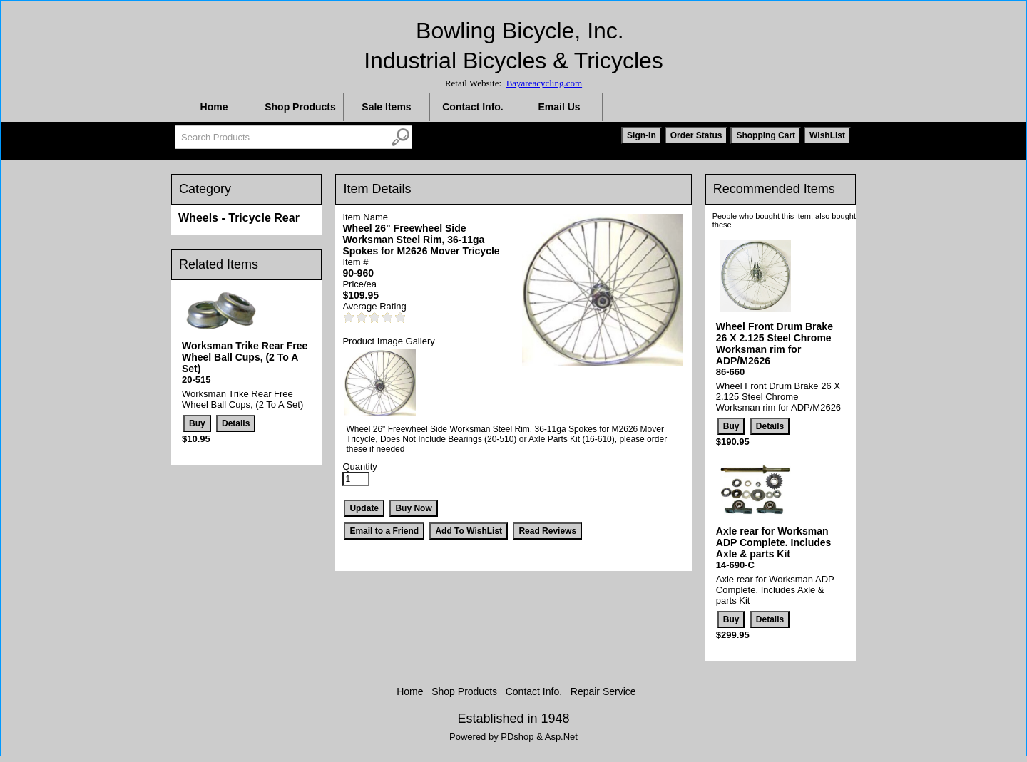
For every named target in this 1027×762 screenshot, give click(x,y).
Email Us (559, 107)
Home (214, 107)
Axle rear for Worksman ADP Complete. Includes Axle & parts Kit (774, 542)
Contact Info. (473, 107)
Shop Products (300, 107)
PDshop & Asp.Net (539, 736)
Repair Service (603, 691)
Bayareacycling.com (544, 83)
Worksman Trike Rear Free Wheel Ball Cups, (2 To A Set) (244, 357)
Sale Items (386, 107)
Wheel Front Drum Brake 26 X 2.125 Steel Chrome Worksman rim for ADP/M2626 (774, 343)
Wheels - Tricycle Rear (239, 218)
